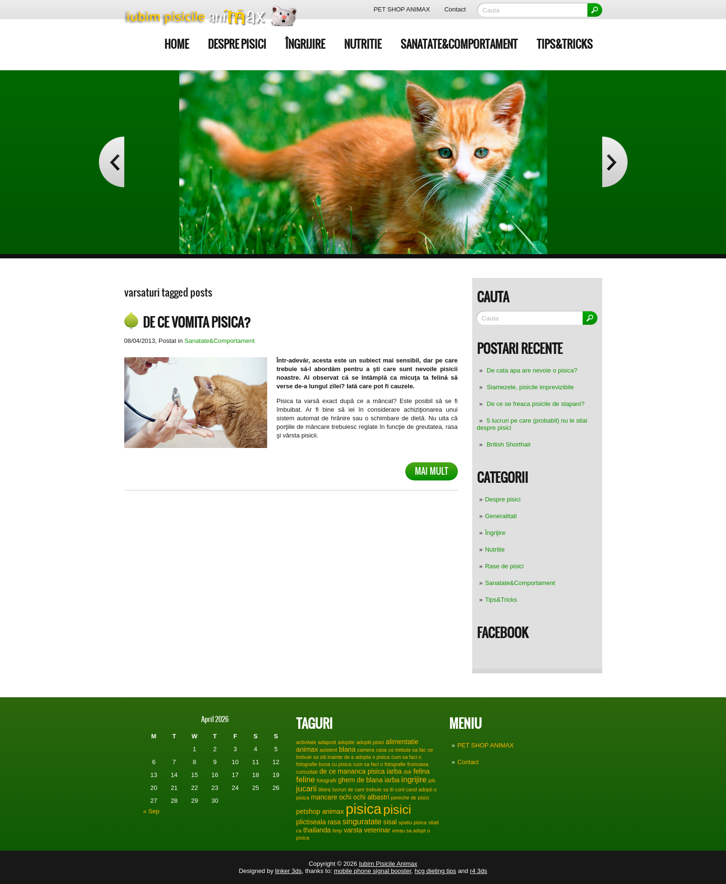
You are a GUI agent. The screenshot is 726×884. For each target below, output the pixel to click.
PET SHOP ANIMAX (402, 9)
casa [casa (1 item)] (381, 750)
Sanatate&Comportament (459, 44)
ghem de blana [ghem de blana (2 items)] (360, 780)
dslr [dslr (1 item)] (407, 772)
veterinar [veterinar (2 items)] (377, 830)
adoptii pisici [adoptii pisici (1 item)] (370, 742)
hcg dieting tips (435, 870)
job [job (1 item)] (431, 780)
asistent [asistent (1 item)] (328, 750)
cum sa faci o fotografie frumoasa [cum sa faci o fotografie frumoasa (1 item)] (391, 764)
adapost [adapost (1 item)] (327, 742)
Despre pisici (237, 44)
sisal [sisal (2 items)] (390, 822)
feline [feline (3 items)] (305, 779)
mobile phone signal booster (372, 870)
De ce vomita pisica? (197, 322)
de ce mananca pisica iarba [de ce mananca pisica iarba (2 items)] (360, 771)
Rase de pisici (504, 566)
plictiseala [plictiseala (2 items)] (311, 822)
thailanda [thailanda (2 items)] (316, 830)
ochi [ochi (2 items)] (345, 797)
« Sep (151, 811)
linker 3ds (288, 870)
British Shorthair (509, 444)
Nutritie (362, 44)
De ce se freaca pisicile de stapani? (536, 403)
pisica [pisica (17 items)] (363, 809)
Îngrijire (305, 44)
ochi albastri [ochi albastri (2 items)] (371, 797)
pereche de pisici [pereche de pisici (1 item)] (410, 797)
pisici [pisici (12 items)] (397, 809)
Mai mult (431, 471)
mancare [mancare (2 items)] (324, 797)
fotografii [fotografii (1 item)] (326, 780)
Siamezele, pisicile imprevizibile (530, 387)
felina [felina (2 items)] (421, 771)
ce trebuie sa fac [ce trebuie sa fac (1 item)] (407, 750)
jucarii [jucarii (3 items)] (306, 788)
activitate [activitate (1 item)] (306, 742)
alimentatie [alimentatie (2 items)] (402, 742)
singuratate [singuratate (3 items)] (362, 821)
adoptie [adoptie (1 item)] (346, 742)
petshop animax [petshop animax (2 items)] (320, 811)
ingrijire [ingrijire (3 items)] (414, 779)
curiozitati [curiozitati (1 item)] (307, 772)
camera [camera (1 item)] (365, 750)
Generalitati (501, 516)
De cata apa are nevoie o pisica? (532, 370)
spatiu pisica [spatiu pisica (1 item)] (413, 822)
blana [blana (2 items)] (347, 749)
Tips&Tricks (565, 44)
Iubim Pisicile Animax (388, 863)
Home (176, 44)
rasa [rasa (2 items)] (334, 822)
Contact (455, 9)
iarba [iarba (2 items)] (391, 780)
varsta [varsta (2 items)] (353, 830)
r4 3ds (478, 870)
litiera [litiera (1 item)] (324, 789)
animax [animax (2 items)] (307, 749)
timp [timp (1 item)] (337, 830)
